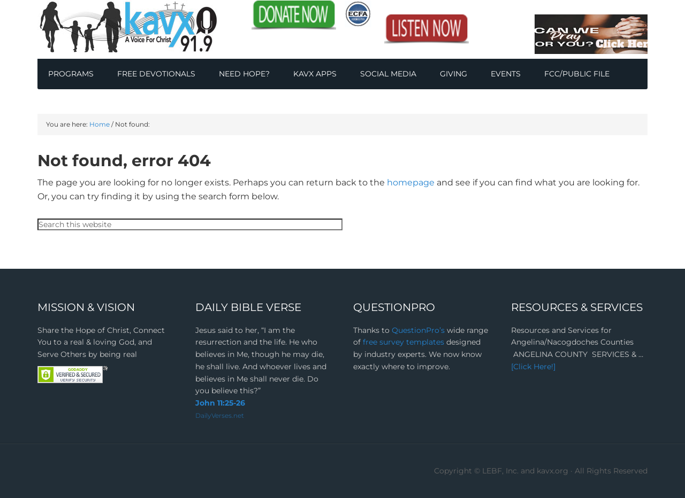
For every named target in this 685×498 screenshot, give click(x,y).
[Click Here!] (533, 366)
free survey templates (404, 342)
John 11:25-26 (220, 403)
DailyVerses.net (219, 415)
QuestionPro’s (419, 330)
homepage (411, 182)
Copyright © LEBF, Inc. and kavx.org (502, 471)
